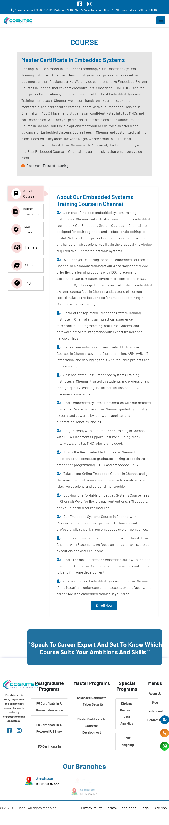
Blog (155, 702)
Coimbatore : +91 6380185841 (139, 10)
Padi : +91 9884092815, (69, 10)
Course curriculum (25, 211)
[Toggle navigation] (160, 20)
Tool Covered (23, 229)
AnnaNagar (44, 778)
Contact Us (155, 720)
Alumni (23, 265)
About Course (22, 193)
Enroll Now (104, 605)
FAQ (21, 283)
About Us (155, 693)
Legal (145, 808)
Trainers (24, 247)
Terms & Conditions (121, 808)
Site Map (160, 808)
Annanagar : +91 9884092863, (32, 10)
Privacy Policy (91, 808)
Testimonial (155, 711)
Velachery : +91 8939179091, (102, 10)
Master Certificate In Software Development (91, 725)
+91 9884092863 (47, 783)
